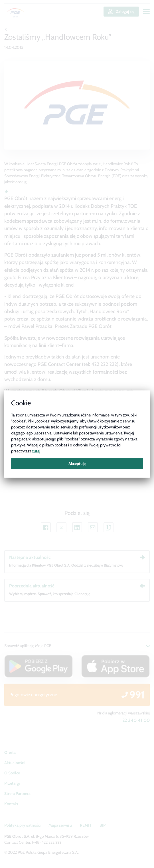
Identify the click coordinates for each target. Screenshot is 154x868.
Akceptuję (77, 463)
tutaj (36, 451)
